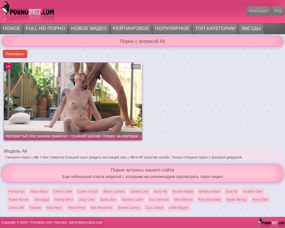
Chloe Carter (62, 192)
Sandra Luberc (133, 200)
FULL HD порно (45, 28)
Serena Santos (129, 208)
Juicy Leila (86, 200)
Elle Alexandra (101, 208)
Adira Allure (38, 192)
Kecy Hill (160, 192)
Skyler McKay (236, 200)
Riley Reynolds (209, 200)
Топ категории (215, 28)
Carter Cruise (87, 192)
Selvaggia (41, 200)
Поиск (11, 28)
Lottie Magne (178, 208)
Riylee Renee (19, 200)
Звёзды (251, 28)
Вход (278, 11)
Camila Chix (139, 192)
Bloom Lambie (114, 192)
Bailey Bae (108, 200)
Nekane (35, 208)
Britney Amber (209, 192)
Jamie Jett (16, 208)
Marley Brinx (64, 200)
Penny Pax (17, 192)
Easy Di (231, 192)
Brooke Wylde (183, 192)
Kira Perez (54, 208)
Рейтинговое (131, 28)
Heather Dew (252, 192)
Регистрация (258, 11)
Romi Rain (260, 200)
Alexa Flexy (76, 208)
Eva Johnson (159, 200)
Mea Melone (183, 200)
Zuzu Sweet (154, 208)
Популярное (172, 28)
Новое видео (89, 28)
